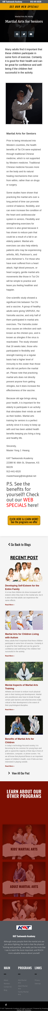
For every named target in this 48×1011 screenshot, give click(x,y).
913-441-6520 (35, 1)
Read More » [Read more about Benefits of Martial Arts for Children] (9, 766)
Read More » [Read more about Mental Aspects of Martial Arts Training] (9, 710)
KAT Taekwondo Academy (24, 936)
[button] (17, 34)
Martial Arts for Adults (24, 16)
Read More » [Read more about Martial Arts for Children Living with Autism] (9, 656)
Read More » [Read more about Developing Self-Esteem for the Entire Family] (9, 605)
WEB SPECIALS (19, 502)
